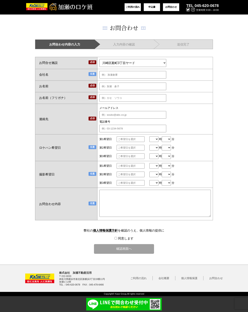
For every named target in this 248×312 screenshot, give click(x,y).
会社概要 (163, 278)
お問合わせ (171, 7)
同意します (124, 238)
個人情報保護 (189, 278)
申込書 (151, 7)
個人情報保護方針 (105, 230)
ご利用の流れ (133, 7)
